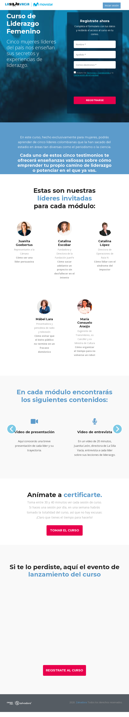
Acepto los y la (93, 73)
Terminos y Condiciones (98, 72)
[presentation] (99, 86)
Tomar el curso (64, 530)
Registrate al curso (64, 670)
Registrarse (95, 100)
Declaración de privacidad (86, 75)
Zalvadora (82, 702)
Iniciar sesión (112, 5)
